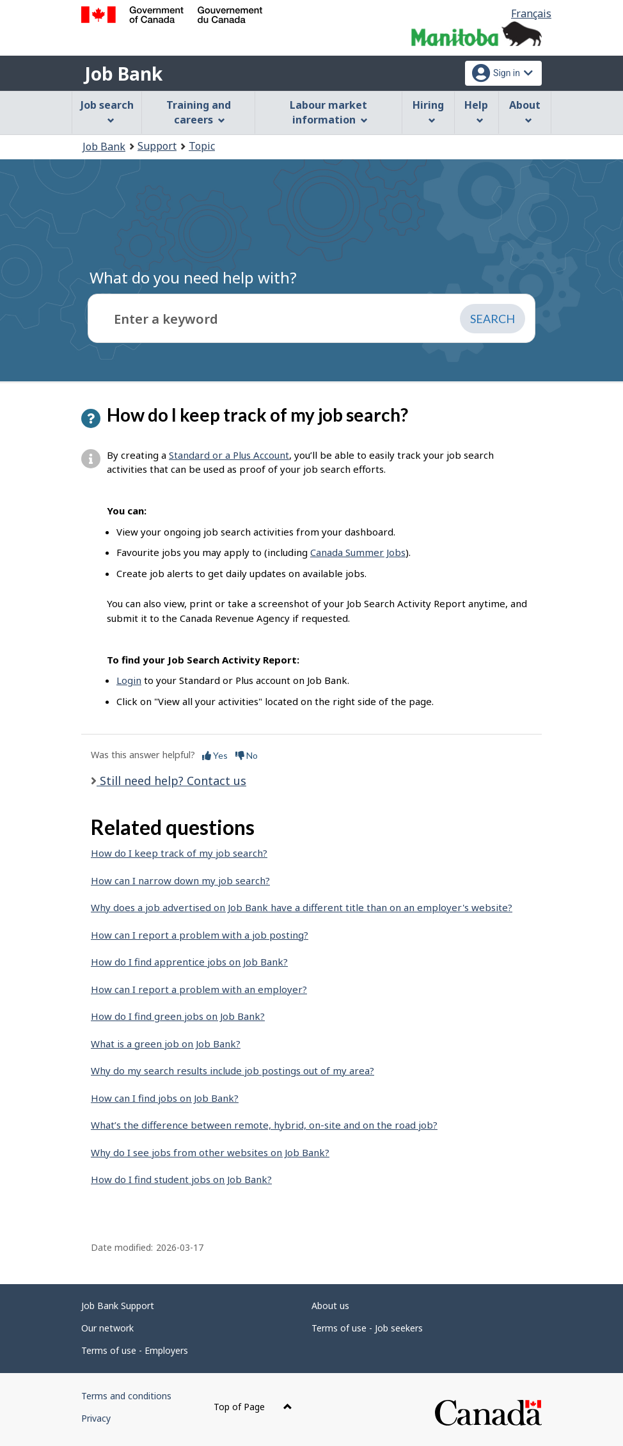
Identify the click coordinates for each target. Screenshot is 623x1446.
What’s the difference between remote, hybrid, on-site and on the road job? (264, 1124)
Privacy (96, 1418)
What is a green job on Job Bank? (166, 1043)
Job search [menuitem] (107, 111)
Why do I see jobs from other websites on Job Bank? (210, 1152)
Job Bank (123, 73)
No (246, 755)
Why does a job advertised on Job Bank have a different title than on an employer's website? (301, 907)
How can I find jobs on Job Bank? (165, 1098)
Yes (215, 755)
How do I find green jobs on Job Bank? (178, 1016)
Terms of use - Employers (134, 1350)
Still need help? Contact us (171, 780)
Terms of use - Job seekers (367, 1328)
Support (157, 146)
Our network (107, 1328)
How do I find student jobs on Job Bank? (181, 1179)
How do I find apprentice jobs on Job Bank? (189, 961)
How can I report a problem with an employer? (199, 989)
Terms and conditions (126, 1396)
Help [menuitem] (476, 111)
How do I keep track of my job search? (179, 852)
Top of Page (253, 1407)
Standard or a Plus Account (229, 455)
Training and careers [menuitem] (198, 112)
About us (330, 1305)
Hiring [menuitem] (428, 111)
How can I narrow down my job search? (180, 880)
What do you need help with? (193, 277)
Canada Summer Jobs (358, 552)
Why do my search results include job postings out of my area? (232, 1070)
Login (128, 680)
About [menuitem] (524, 111)
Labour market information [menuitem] (328, 112)
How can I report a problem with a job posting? (199, 934)
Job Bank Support (117, 1305)
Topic (202, 146)
